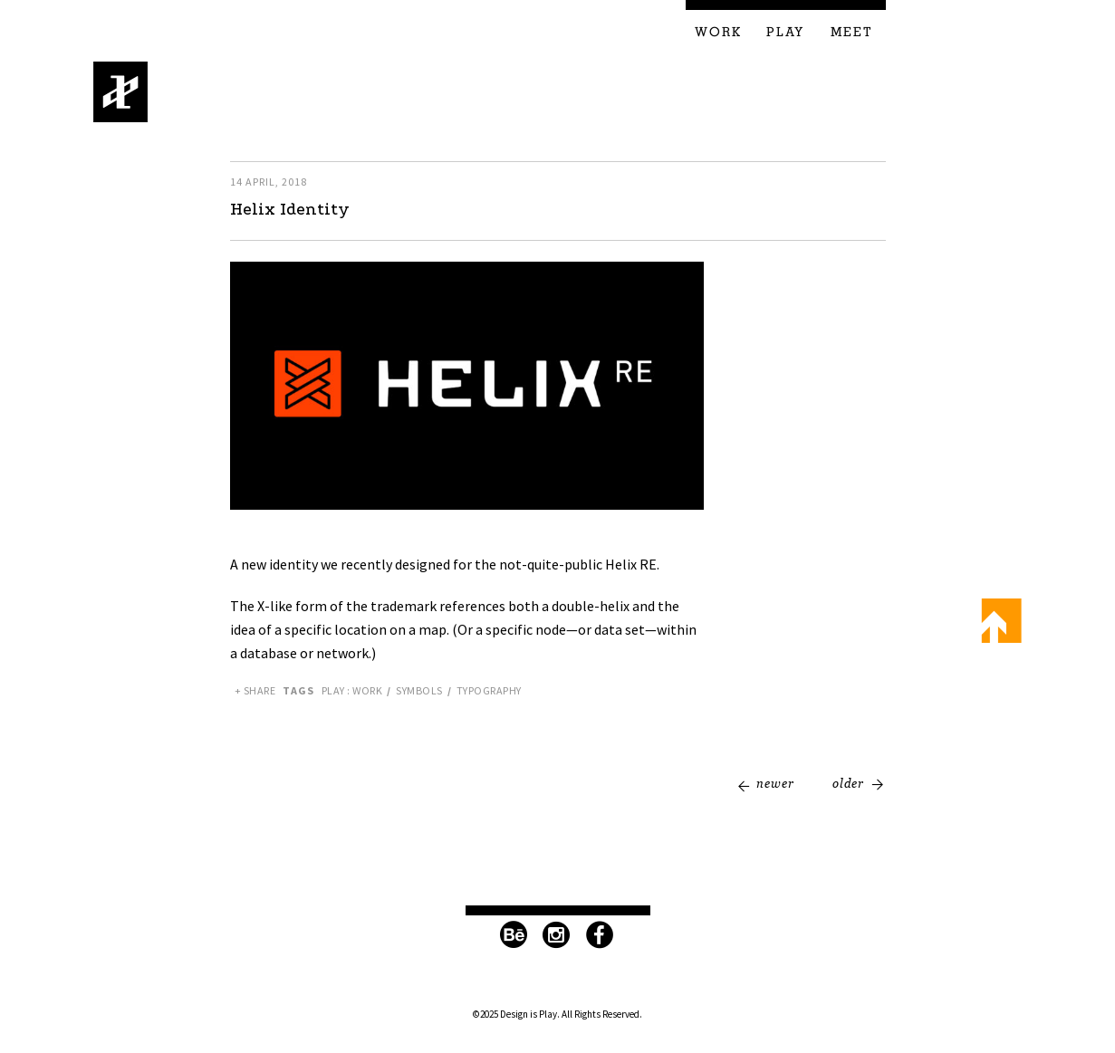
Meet (852, 32)
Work (718, 32)
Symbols (419, 690)
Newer (775, 783)
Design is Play (121, 92)
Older (848, 783)
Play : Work (352, 690)
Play (785, 32)
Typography (489, 690)
